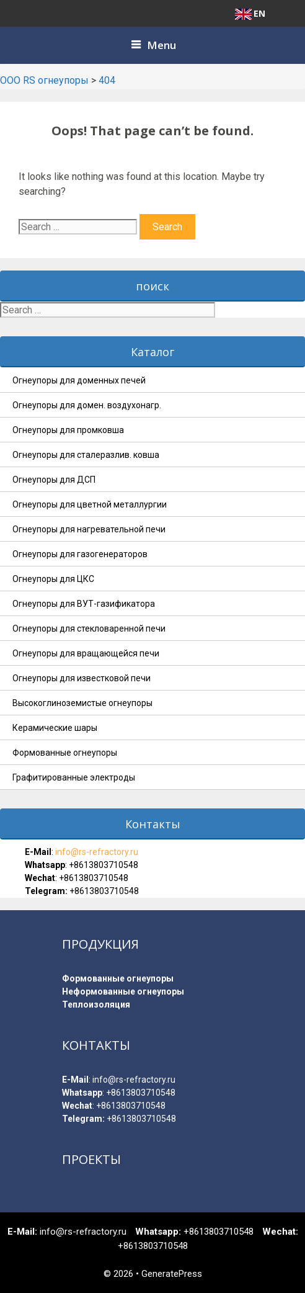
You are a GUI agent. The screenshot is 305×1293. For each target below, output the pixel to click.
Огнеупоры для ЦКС (53, 579)
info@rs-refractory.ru (95, 852)
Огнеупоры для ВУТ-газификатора (83, 604)
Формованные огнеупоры (64, 753)
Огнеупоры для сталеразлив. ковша (85, 455)
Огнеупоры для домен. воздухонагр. (86, 405)
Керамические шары (54, 728)
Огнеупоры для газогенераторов (80, 554)
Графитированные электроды (73, 777)
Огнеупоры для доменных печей (79, 380)
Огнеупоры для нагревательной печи (89, 529)
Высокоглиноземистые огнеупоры (82, 703)
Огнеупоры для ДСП (53, 480)
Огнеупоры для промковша (68, 430)
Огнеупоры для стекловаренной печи (89, 628)
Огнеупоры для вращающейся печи (85, 653)
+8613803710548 (103, 865)
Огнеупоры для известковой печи (81, 678)
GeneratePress (171, 1273)
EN (250, 13)
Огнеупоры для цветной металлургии (89, 504)
